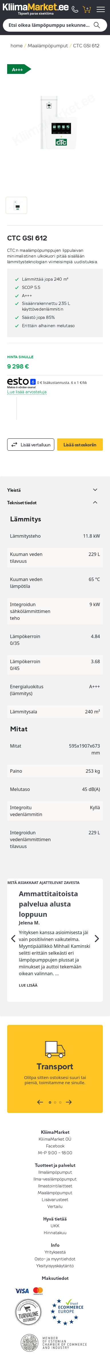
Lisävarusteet (55, 1186)
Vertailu (55, 1192)
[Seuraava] (97, 924)
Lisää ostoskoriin (79, 445)
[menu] (101, 9)
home (17, 45)
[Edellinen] (13, 924)
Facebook (55, 1132)
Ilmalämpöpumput (55, 1158)
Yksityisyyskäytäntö (55, 1252)
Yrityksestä (55, 1238)
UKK (55, 1212)
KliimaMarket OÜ (55, 1125)
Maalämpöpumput (48, 45)
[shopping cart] (86, 9)
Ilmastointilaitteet (55, 1172)
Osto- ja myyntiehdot (55, 1245)
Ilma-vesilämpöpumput (55, 1165)
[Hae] (55, 25)
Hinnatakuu (55, 1219)
